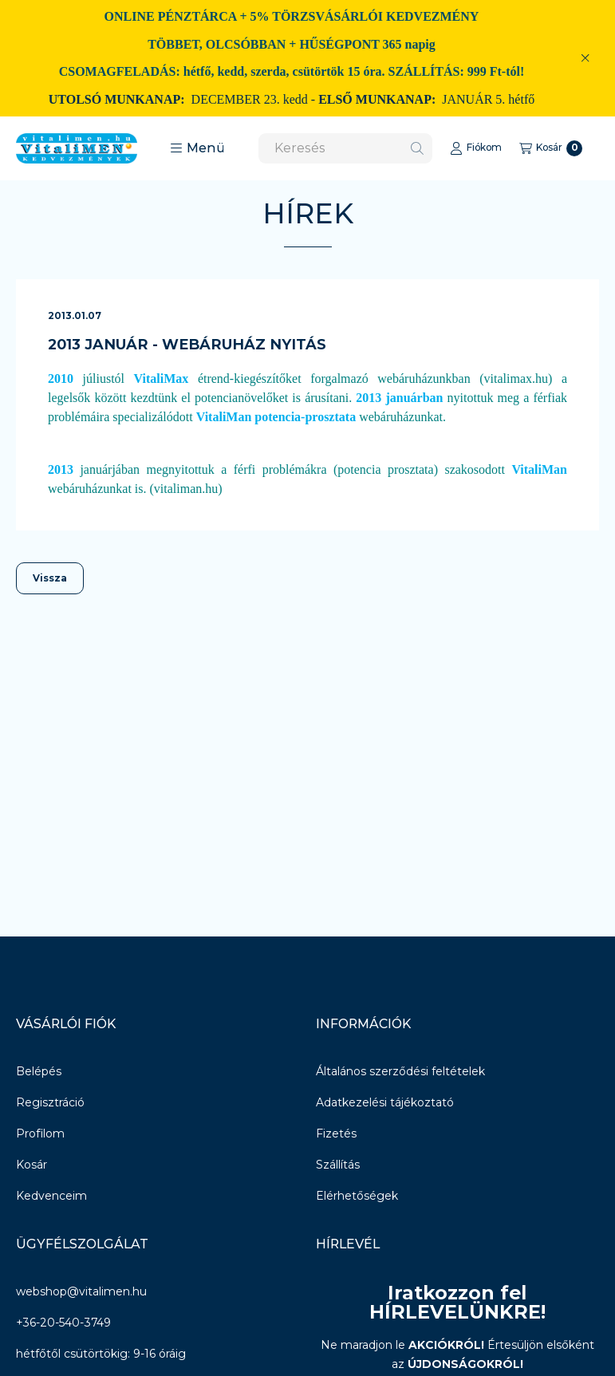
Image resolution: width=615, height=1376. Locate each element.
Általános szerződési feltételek (400, 1071)
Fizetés (336, 1133)
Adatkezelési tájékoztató (385, 1102)
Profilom (40, 1133)
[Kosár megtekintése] (550, 148)
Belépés (38, 1071)
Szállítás (338, 1164)
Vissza (50, 578)
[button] (197, 148)
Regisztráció (50, 1102)
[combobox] (345, 148)
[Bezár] (585, 58)
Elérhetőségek (357, 1196)
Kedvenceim (51, 1196)
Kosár (31, 1164)
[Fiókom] (476, 148)
